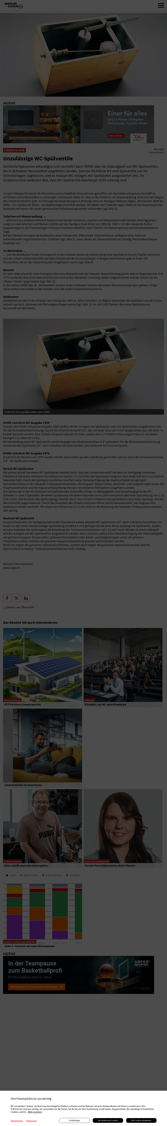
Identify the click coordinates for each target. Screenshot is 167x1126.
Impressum (31, 1120)
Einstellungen (74, 1120)
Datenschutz (17, 1120)
